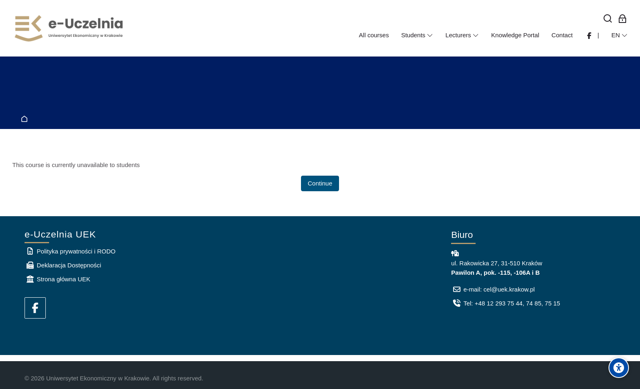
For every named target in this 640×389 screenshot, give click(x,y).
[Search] (608, 19)
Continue (320, 183)
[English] (619, 35)
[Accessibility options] (619, 367)
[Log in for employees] (623, 19)
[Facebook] (35, 308)
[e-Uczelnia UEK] (69, 28)
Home (25, 119)
